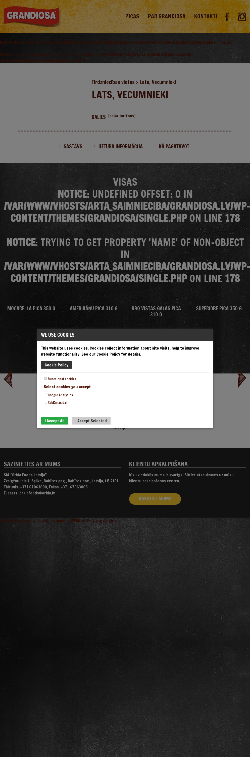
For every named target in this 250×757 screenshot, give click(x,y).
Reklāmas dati (56, 402)
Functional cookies (60, 379)
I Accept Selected (91, 421)
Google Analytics (58, 395)
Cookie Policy (56, 365)
